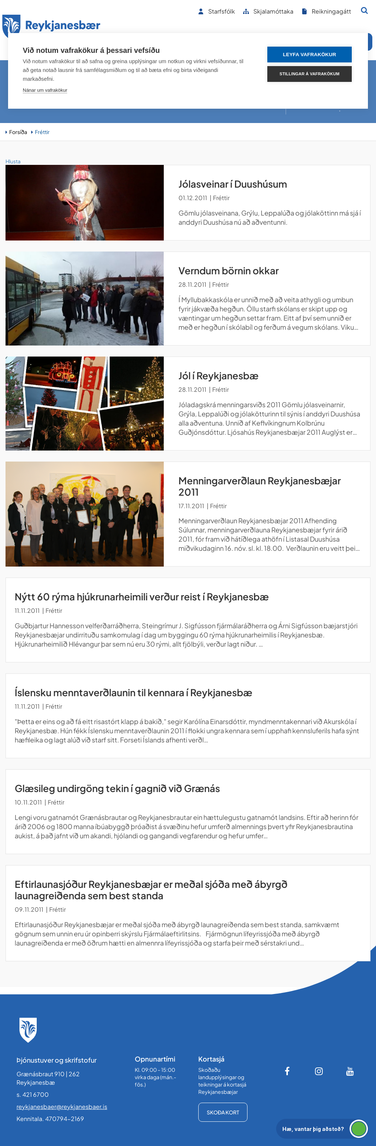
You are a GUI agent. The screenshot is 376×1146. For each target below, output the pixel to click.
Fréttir (42, 132)
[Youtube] (350, 1071)
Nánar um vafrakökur (45, 90)
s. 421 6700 (33, 1094)
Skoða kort (223, 1112)
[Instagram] (319, 1071)
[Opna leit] (364, 10)
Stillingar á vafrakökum (309, 74)
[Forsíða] (51, 29)
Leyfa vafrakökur (309, 54)
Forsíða (18, 132)
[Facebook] (288, 1071)
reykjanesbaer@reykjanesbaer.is (62, 1106)
